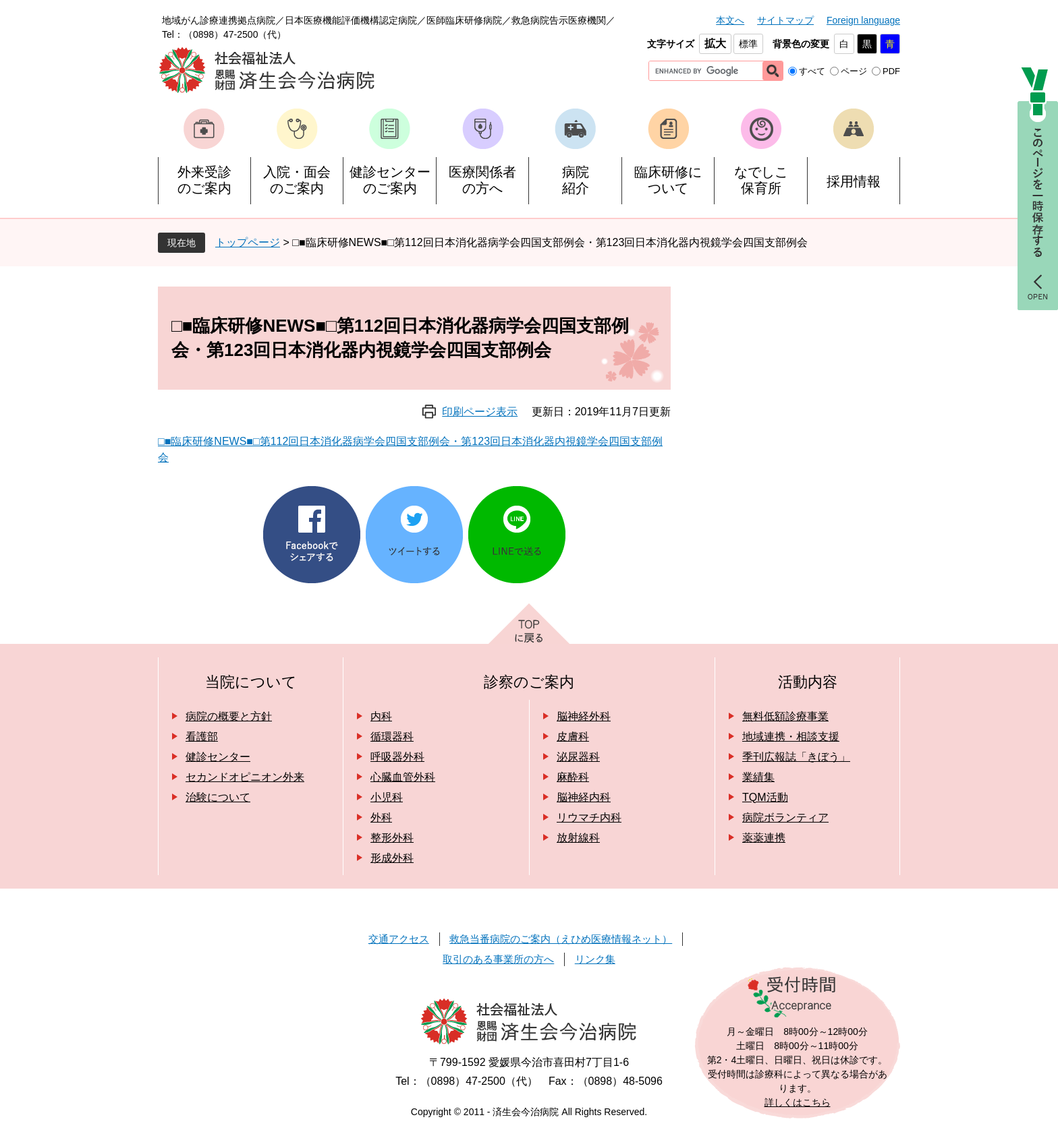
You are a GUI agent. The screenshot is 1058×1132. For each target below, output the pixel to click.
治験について (218, 797)
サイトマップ (785, 20)
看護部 (202, 736)
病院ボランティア (785, 817)
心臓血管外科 (402, 777)
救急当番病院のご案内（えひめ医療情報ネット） (560, 939)
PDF (891, 71)
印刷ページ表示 (480, 411)
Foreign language (863, 20)
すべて (812, 71)
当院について (251, 682)
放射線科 (578, 837)
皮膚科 (573, 736)
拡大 (715, 43)
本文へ (730, 20)
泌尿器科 (578, 757)
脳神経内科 (584, 797)
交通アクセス (398, 939)
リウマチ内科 (589, 817)
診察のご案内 (529, 682)
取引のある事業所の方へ (498, 959)
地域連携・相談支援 (790, 736)
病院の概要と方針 (229, 716)
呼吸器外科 (397, 757)
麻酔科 (573, 777)
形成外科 (392, 858)
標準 (748, 43)
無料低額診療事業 (785, 716)
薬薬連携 (763, 837)
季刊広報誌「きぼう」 (796, 757)
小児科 (386, 797)
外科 (381, 817)
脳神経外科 (584, 716)
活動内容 (807, 682)
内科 (381, 716)
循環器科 (392, 736)
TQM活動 (765, 797)
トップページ (247, 242)
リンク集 (595, 959)
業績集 (758, 777)
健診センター (218, 757)
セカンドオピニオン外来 (245, 777)
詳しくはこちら (797, 1102)
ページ (854, 71)
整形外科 (392, 837)
